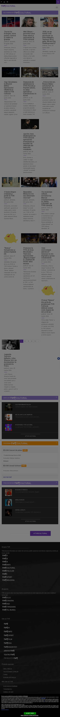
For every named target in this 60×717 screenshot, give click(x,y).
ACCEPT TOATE (30, 713)
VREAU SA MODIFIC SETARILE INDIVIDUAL (29, 715)
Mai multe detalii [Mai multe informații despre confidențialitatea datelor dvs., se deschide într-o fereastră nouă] (43, 698)
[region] (30, 705)
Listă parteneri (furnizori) (4, 709)
